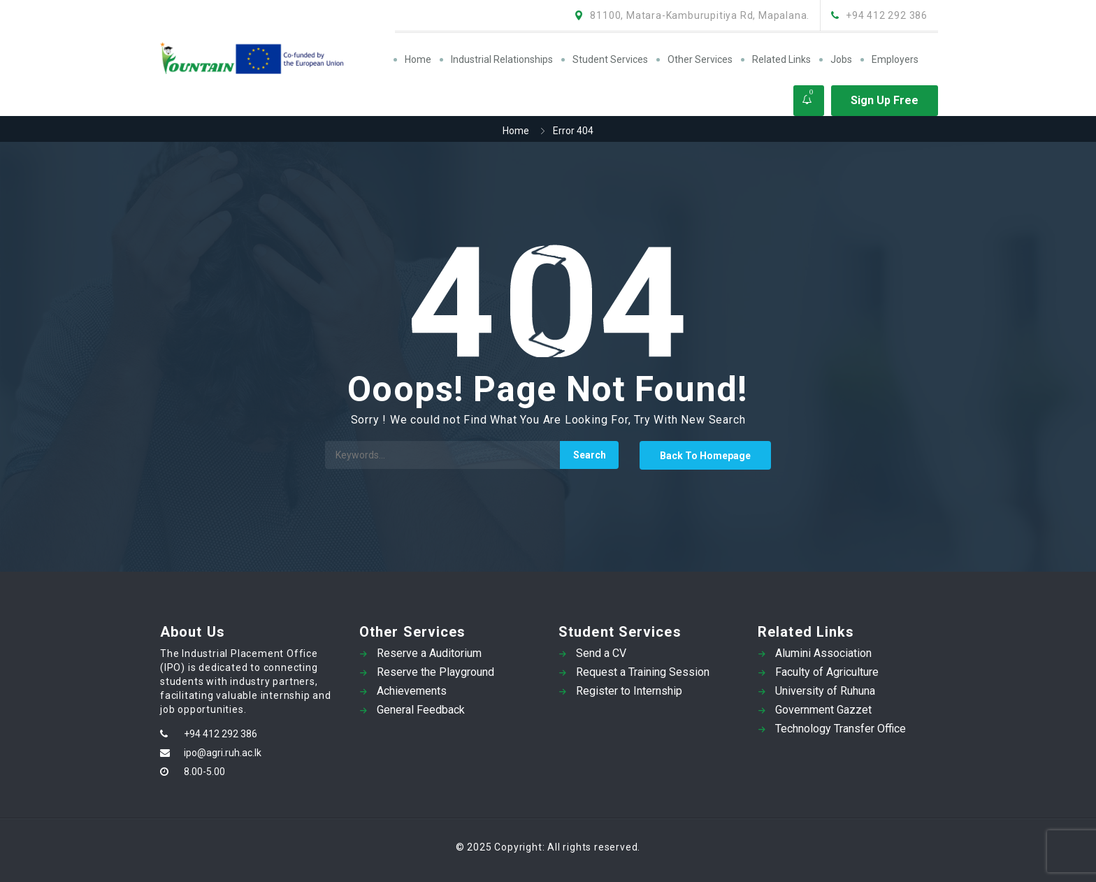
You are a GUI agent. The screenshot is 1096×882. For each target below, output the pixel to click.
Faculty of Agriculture (827, 672)
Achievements (412, 690)
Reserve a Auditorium (429, 653)
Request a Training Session (642, 672)
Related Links (781, 59)
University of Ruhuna (825, 690)
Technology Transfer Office (840, 728)
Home (418, 59)
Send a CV (601, 653)
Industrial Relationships (502, 59)
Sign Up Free (884, 100)
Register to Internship (629, 690)
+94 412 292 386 (220, 733)
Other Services (700, 59)
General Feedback (421, 709)
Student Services (610, 59)
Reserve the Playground (435, 672)
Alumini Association (823, 653)
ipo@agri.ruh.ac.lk (222, 752)
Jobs (841, 59)
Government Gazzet (823, 709)
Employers (895, 59)
